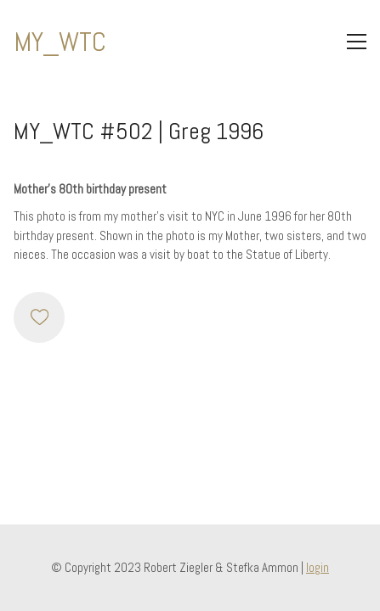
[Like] (39, 317)
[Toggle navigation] (356, 41)
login (317, 567)
